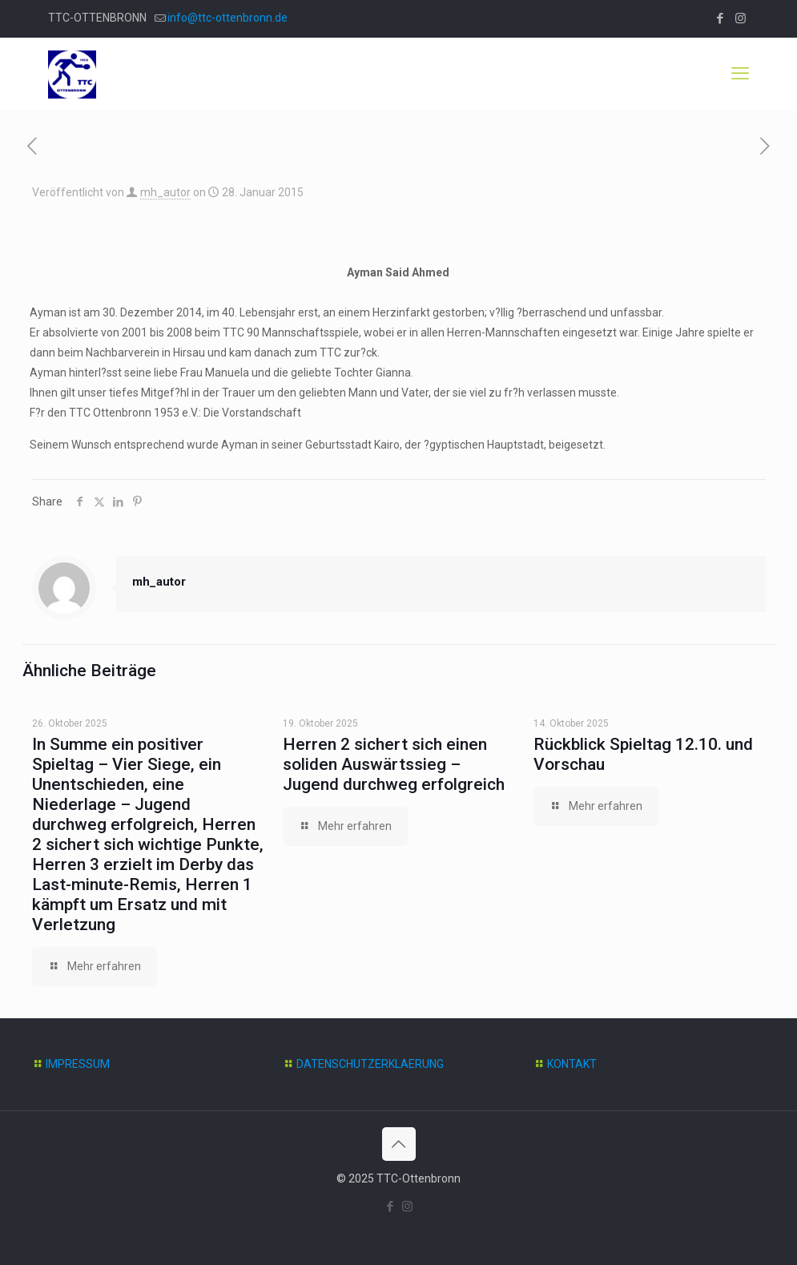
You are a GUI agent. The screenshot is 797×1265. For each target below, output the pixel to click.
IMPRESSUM (78, 1064)
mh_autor (165, 192)
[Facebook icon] (720, 18)
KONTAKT (572, 1064)
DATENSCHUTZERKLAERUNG (370, 1064)
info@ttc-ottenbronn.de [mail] (227, 17)
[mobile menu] (740, 73)
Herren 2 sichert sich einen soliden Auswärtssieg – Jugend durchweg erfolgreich (394, 764)
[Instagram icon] (741, 18)
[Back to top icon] (399, 1144)
